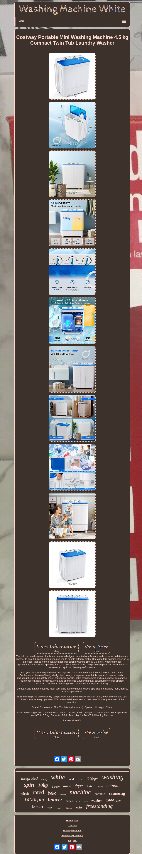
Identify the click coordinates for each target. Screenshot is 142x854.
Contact (72, 825)
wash (50, 807)
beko (52, 793)
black (100, 786)
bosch (37, 806)
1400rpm (34, 799)
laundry (56, 786)
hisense (69, 808)
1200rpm (92, 779)
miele (67, 786)
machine (80, 792)
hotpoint (113, 785)
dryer (79, 786)
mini (78, 801)
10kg (43, 785)
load (71, 779)
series (69, 800)
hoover (55, 799)
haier (90, 786)
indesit (24, 794)
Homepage (72, 820)
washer (96, 800)
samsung (117, 793)
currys (63, 794)
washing (113, 777)
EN (69, 840)
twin (85, 801)
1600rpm (113, 800)
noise (79, 807)
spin (29, 784)
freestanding (99, 806)
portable (99, 794)
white (58, 777)
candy (44, 779)
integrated (29, 778)
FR (75, 840)
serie (79, 779)
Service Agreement (72, 835)
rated (38, 792)
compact (59, 808)
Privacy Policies (72, 830)
